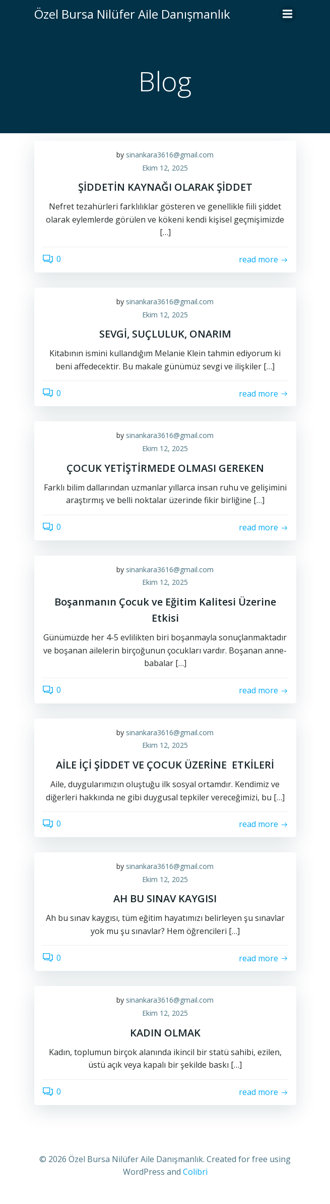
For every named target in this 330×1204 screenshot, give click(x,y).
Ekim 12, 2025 (165, 168)
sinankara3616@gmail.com (170, 154)
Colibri (195, 1171)
